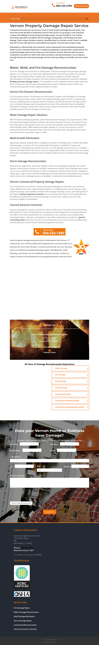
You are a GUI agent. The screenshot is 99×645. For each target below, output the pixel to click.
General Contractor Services (25, 629)
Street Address (15, 457)
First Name (14, 444)
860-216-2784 (64, 5)
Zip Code (67, 466)
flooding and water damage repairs (24, 81)
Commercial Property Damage (67, 401)
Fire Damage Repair (22, 608)
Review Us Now (81, 6)
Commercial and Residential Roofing (69, 407)
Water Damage (61, 368)
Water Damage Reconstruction (26, 612)
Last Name (54, 444)
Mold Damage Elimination (24, 616)
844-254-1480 (49, 347)
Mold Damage (60, 381)
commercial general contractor (31, 194)
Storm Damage (61, 388)
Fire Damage (60, 375)
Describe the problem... (18, 476)
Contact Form (49, 352)
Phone (53, 450)
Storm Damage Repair (23, 621)
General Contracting (63, 394)
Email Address (15, 450)
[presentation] (26, 494)
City (12, 466)
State (39, 466)
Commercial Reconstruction (25, 625)
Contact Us (49, 512)
